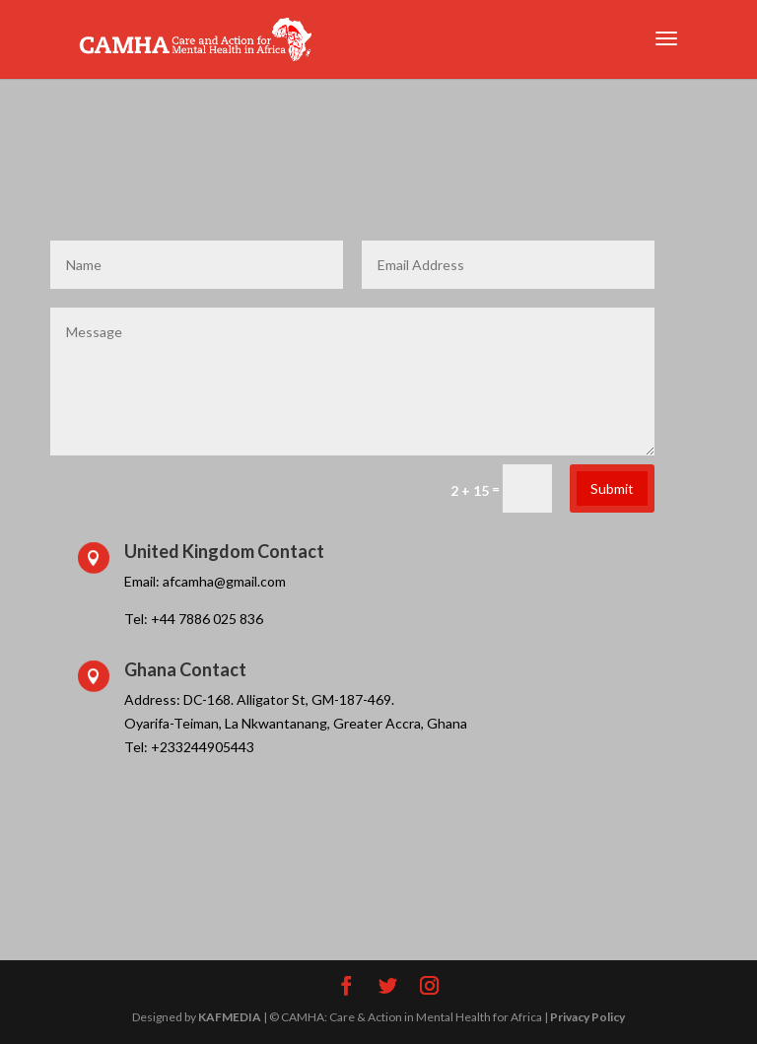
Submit (612, 488)
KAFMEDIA (229, 1016)
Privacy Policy (587, 1016)
